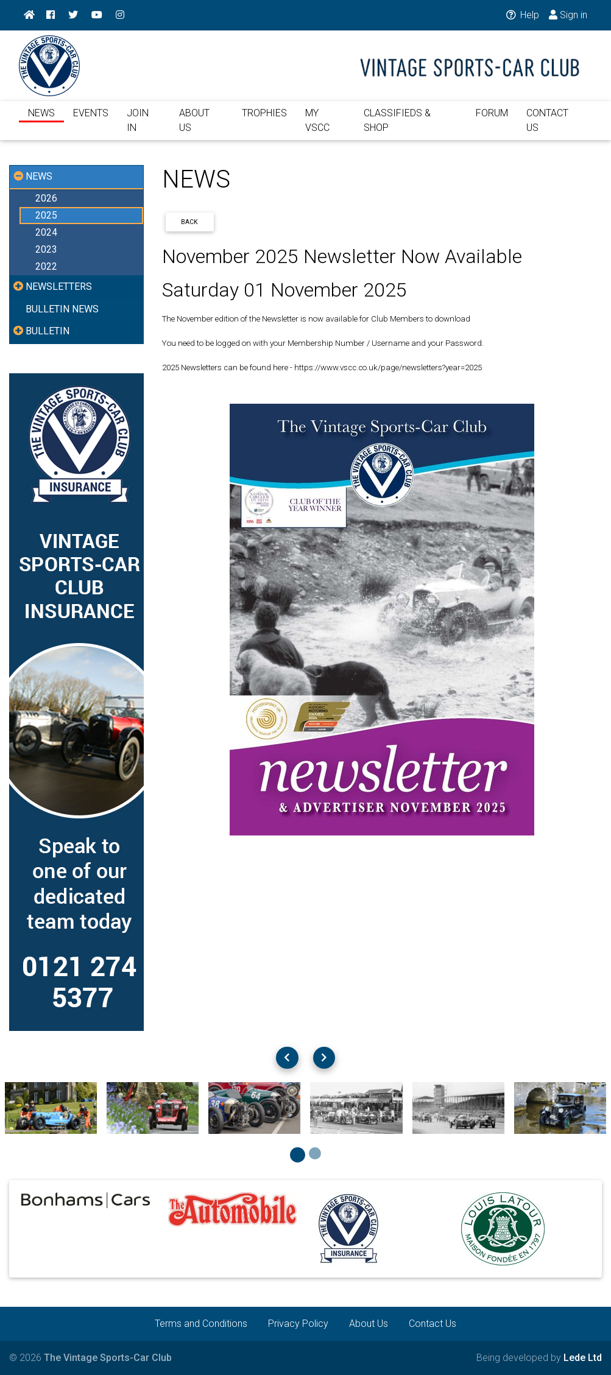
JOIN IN (138, 127)
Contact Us (432, 1323)
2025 (46, 215)
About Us (368, 1323)
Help (521, 15)
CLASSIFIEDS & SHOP (397, 127)
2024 (46, 232)
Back (189, 222)
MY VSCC (317, 127)
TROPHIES (264, 120)
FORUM (492, 120)
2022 (46, 266)
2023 (46, 249)
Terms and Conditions (201, 1323)
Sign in (568, 15)
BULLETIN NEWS (62, 309)
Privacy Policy (298, 1323)
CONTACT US (547, 127)
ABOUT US (194, 127)
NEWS (41, 120)
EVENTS (90, 120)
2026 (46, 198)
